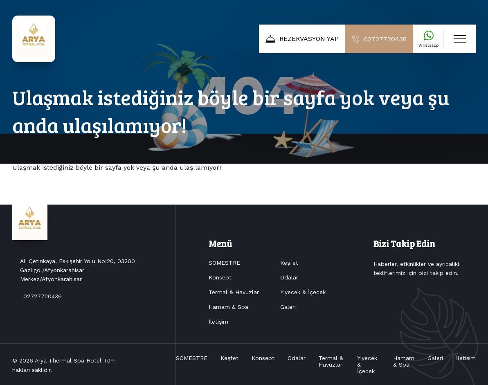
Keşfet (289, 262)
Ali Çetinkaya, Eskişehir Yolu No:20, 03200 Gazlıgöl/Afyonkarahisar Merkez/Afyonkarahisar (77, 279)
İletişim (218, 321)
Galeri (288, 307)
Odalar (289, 277)
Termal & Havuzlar (234, 292)
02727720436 (42, 305)
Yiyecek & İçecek (303, 292)
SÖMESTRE (224, 262)
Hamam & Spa (228, 307)
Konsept (220, 277)
